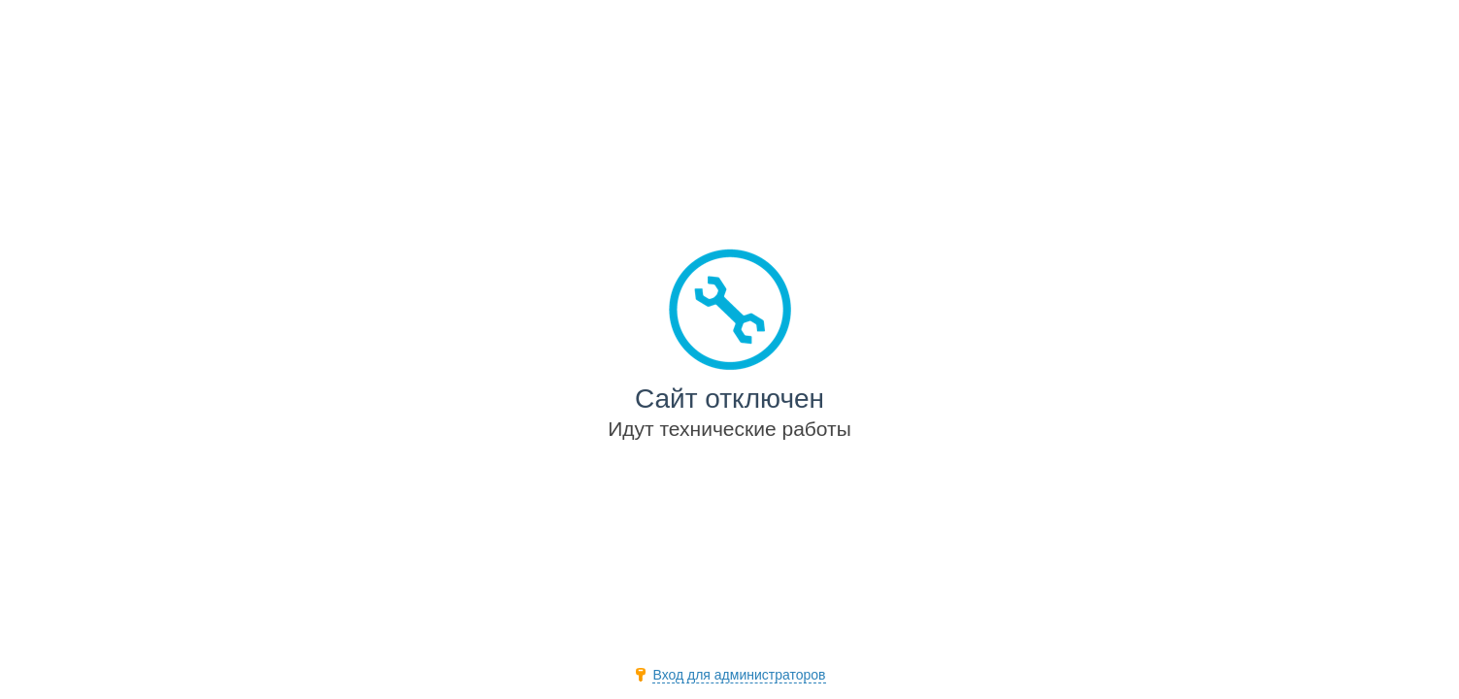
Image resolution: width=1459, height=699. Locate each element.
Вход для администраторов (738, 674)
